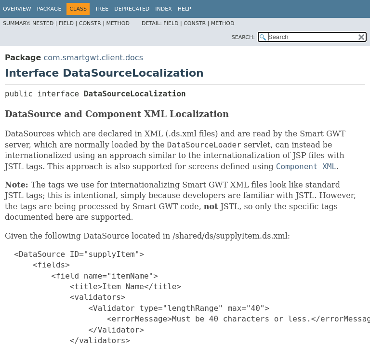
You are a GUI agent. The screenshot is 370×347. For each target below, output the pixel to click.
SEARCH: (243, 37)
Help (184, 9)
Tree (101, 9)
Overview (17, 9)
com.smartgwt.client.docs (93, 57)
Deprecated (131, 9)
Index (163, 9)
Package (49, 9)
